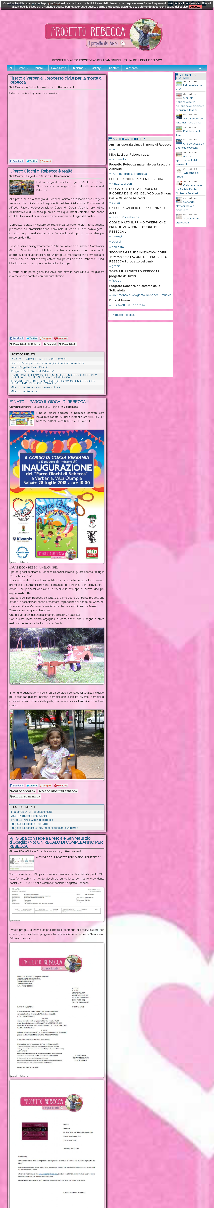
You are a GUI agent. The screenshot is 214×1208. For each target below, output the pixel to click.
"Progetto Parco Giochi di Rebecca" (32, 371)
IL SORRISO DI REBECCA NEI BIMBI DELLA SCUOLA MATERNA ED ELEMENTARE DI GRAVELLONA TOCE (53, 382)
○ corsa (114, 202)
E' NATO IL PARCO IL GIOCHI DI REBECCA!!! (38, 359)
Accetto (195, 6)
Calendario (131, 68)
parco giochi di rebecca (26, 344)
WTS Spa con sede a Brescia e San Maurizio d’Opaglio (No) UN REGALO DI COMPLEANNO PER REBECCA (56, 842)
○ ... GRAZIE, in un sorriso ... (128, 305)
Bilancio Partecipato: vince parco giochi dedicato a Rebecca (47, 363)
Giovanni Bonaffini (20, 406)
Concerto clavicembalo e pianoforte (185, 206)
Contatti (114, 68)
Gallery (96, 68)
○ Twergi (115, 236)
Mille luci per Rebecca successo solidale (35, 387)
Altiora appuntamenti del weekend (186, 160)
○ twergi (115, 241)
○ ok (112, 149)
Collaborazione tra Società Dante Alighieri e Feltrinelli (189, 189)
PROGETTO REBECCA (26, 796)
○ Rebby (115, 280)
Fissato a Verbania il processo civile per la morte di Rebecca (55, 80)
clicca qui (34, 6)
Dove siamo (58, 68)
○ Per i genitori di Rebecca (128, 173)
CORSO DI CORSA (24, 791)
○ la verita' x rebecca (124, 217)
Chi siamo (77, 68)
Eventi (21, 68)
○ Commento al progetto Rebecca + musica (140, 295)
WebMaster (16, 87)
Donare (38, 68)
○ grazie (115, 266)
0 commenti (66, 87)
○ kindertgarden (120, 183)
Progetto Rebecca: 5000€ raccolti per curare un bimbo (44, 827)
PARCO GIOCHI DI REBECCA (59, 791)
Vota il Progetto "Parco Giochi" (29, 367)
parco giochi (69, 344)
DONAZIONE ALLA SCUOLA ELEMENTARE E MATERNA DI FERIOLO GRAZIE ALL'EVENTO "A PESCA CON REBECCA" (54, 376)
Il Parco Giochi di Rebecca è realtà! (41, 171)
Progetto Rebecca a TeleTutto (29, 823)
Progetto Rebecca (123, 314)
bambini (51, 344)
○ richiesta (116, 247)
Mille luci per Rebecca (24, 391)
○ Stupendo (117, 159)
